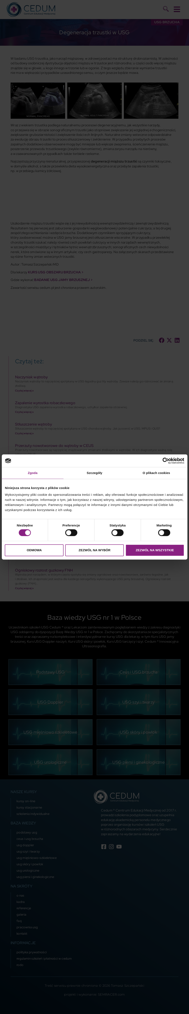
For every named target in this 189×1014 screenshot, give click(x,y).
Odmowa (34, 550)
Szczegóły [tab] (94, 473)
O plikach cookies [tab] (156, 473)
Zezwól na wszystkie (155, 550)
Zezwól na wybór (94, 550)
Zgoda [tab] (33, 473)
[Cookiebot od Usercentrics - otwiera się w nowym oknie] (165, 460)
